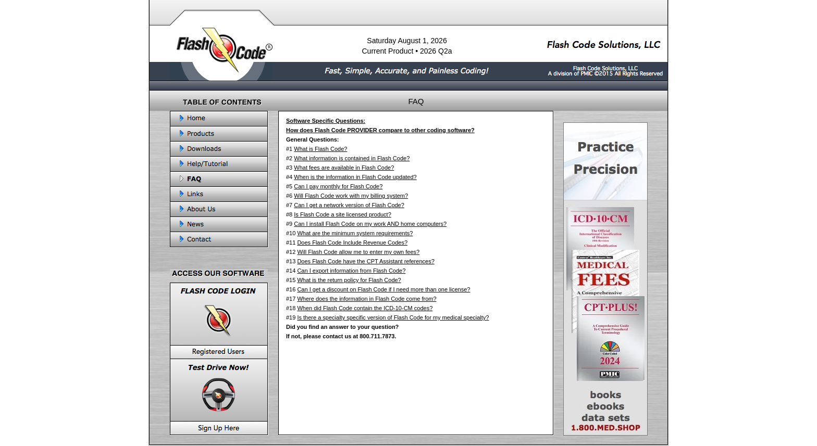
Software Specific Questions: (325, 121)
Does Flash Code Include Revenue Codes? (352, 242)
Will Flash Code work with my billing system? (351, 196)
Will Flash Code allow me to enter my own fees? (358, 252)
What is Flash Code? (320, 149)
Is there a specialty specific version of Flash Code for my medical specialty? (393, 317)
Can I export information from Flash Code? (351, 270)
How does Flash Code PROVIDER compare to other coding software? (380, 130)
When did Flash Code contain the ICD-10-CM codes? (364, 308)
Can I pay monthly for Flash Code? (338, 186)
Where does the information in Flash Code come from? (366, 299)
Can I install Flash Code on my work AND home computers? (370, 224)
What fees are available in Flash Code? (344, 167)
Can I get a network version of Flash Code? (349, 205)
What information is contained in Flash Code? (352, 158)
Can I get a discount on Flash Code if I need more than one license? (383, 289)
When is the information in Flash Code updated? (355, 177)
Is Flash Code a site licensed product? (342, 214)
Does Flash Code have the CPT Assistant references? (365, 261)
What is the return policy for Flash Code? (349, 280)
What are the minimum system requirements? (355, 233)
